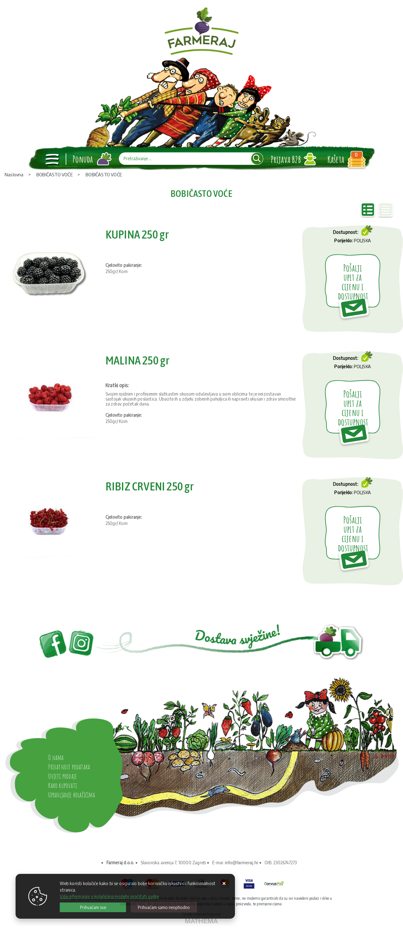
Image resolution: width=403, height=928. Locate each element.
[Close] (93, 907)
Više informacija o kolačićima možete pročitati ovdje (109, 896)
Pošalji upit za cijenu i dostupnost (353, 282)
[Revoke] (164, 907)
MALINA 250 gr (137, 360)
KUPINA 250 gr (137, 234)
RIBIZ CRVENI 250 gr (149, 486)
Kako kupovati (62, 785)
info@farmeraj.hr (242, 862)
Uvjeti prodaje (62, 776)
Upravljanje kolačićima (71, 795)
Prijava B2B (286, 159)
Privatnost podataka (69, 767)
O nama (55, 757)
